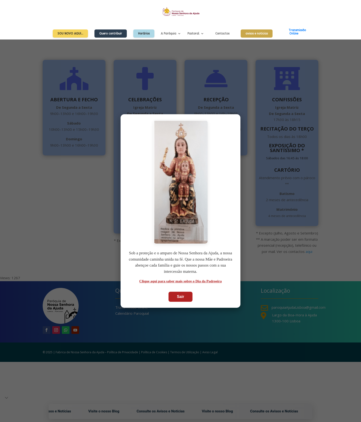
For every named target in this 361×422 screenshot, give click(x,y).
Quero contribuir (110, 33)
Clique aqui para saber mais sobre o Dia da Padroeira (180, 281)
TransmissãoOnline (297, 32)
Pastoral (193, 33)
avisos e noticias (256, 33)
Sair (180, 297)
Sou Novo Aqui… (70, 33)
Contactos (222, 33)
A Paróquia (168, 33)
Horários (144, 33)
